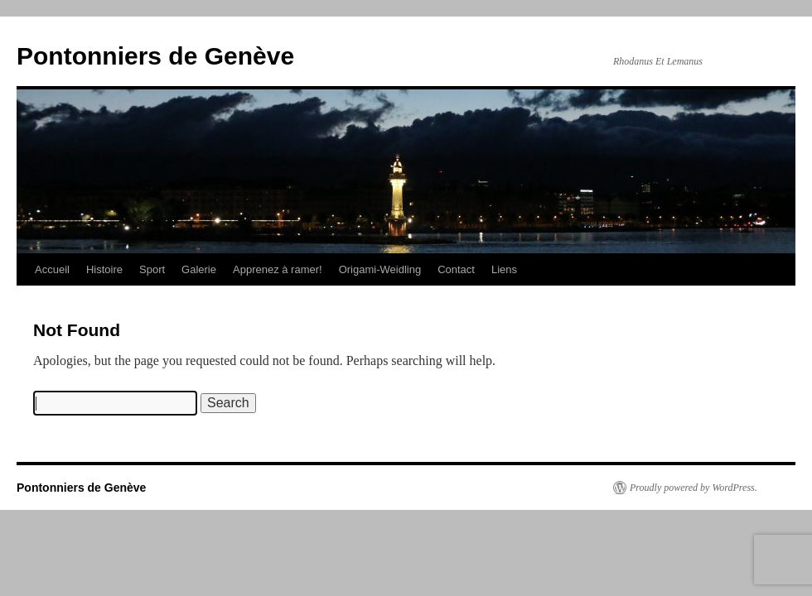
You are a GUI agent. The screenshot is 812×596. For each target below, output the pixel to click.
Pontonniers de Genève (155, 56)
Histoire (104, 269)
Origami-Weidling (380, 269)
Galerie (198, 269)
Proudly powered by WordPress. (693, 487)
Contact (456, 269)
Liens (504, 269)
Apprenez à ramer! (277, 269)
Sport (152, 269)
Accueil (52, 269)
